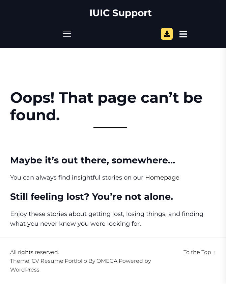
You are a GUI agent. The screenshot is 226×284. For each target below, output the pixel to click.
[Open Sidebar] (183, 34)
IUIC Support (120, 13)
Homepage (162, 177)
